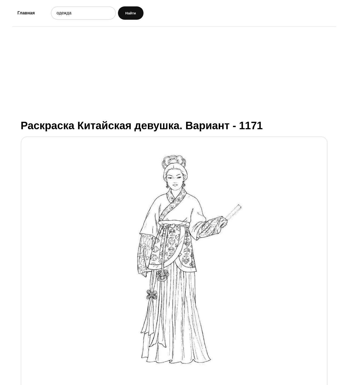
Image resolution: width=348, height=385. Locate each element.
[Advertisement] (174, 72)
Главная (26, 13)
